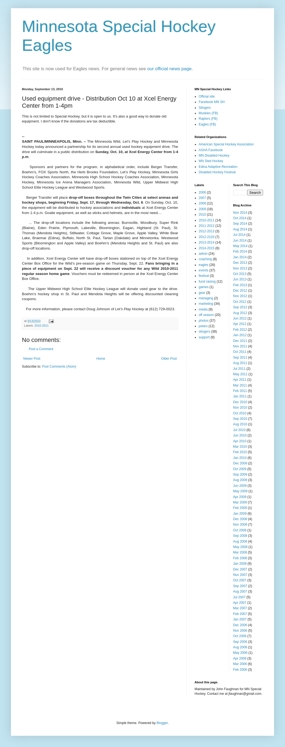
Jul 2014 (239, 235)
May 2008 (240, 547)
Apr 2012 (240, 324)
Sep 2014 (240, 223)
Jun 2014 (240, 240)
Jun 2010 (240, 435)
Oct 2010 (240, 413)
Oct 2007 (240, 580)
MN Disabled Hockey (214, 155)
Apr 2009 (240, 497)
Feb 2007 (240, 614)
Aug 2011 (240, 363)
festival (204, 276)
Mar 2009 (240, 502)
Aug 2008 (240, 541)
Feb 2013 (240, 285)
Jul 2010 (239, 430)
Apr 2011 (240, 380)
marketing (206, 304)
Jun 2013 (240, 279)
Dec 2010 (240, 402)
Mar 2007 (240, 608)
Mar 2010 (240, 447)
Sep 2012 (240, 307)
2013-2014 (206, 242)
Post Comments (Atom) (59, 366)
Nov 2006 (240, 630)
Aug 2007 (240, 591)
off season (206, 315)
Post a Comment (41, 349)
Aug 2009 (240, 480)
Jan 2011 (240, 396)
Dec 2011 (240, 341)
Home (100, 359)
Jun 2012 (240, 318)
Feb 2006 (240, 670)
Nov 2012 (240, 296)
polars (203, 326)
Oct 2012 (240, 302)
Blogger (162, 723)
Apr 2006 (240, 658)
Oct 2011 (240, 352)
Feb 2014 (240, 251)
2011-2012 (206, 226)
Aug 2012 (240, 313)
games (204, 287)
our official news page (169, 68)
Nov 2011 (240, 346)
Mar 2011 (240, 385)
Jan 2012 (240, 335)
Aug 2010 (240, 424)
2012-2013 (206, 231)
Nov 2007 (240, 575)
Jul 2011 (239, 369)
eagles (203, 265)
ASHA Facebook (211, 150)
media (203, 309)
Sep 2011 (240, 357)
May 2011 (240, 374)
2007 (202, 198)
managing (206, 298)
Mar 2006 (240, 664)
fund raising (207, 281)
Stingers (205, 108)
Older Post (169, 359)
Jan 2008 (240, 564)
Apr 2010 (240, 441)
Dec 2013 (240, 263)
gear (202, 293)
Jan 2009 (240, 513)
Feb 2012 (240, 330)
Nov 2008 (240, 524)
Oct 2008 (240, 530)
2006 (202, 192)
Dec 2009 (240, 463)
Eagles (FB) (207, 124)
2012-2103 (206, 237)
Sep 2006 (240, 642)
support (204, 337)
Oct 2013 (240, 274)
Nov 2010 (240, 407)
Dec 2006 (240, 625)
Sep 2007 (240, 586)
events (203, 270)
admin (203, 254)
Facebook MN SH (212, 102)
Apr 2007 (240, 603)
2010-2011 (42, 325)
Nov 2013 (240, 268)
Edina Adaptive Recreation (218, 167)
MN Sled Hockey (211, 161)
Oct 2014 (240, 218)
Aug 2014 (240, 229)
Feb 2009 (240, 508)
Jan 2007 (240, 619)
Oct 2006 (240, 636)
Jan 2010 (240, 458)
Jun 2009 (240, 486)
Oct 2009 (240, 469)
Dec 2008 (240, 519)
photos (204, 321)
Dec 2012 (240, 290)
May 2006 (240, 653)
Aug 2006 (240, 647)
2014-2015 (206, 248)
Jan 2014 (240, 257)
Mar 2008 (240, 552)
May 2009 (240, 491)
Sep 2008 (240, 536)
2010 (202, 214)
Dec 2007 (240, 569)
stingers (204, 331)
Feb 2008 (240, 558)
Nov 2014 (240, 213)
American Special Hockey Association (226, 144)
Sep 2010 (240, 419)
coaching (205, 259)
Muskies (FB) (208, 113)
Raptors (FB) (208, 119)
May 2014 (240, 246)
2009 (202, 209)
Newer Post (31, 359)
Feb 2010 (240, 452)
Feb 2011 (240, 391)
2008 (202, 203)
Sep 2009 (240, 474)
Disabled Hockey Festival (217, 172)
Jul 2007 (239, 597)
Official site (207, 96)
